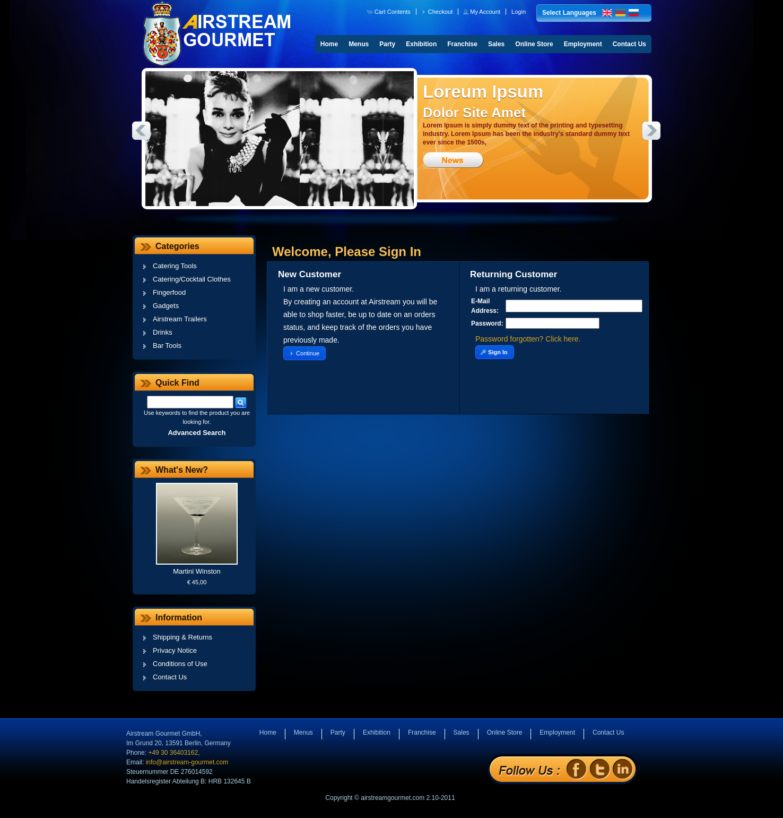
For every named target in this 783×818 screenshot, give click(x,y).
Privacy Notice (175, 650)
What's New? (181, 469)
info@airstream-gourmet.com (187, 762)
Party (387, 44)
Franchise (462, 44)
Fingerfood (169, 292)
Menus (359, 44)
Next (651, 130)
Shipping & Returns (182, 637)
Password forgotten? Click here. (527, 339)
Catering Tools (175, 266)
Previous (141, 130)
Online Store (534, 44)
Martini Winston (197, 571)
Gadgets (166, 306)
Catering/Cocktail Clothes (192, 279)
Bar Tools (167, 346)
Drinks (162, 332)
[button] (389, 11)
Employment (583, 44)
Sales (496, 44)
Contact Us (629, 44)
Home (329, 44)
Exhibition (421, 44)
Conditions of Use (180, 664)
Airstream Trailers (180, 319)
